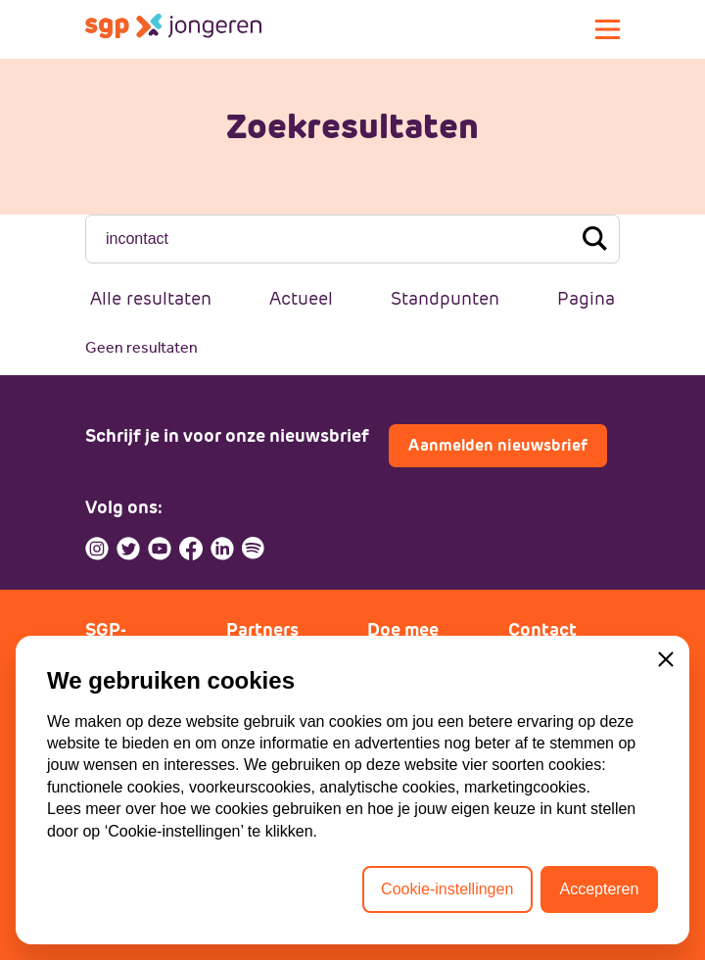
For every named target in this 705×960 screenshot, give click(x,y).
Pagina (586, 298)
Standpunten (445, 298)
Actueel (301, 298)
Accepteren (598, 889)
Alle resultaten (151, 298)
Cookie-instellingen (447, 889)
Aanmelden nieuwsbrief (498, 445)
